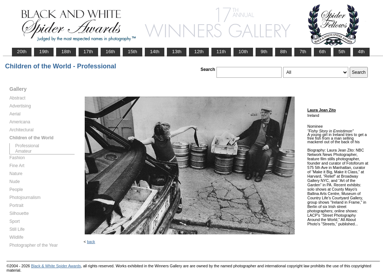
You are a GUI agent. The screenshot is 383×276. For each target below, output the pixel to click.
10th (243, 51)
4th (361, 51)
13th (176, 51)
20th (21, 51)
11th (221, 51)
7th (302, 51)
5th (341, 51)
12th (198, 51)
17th (88, 51)
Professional (27, 145)
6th (322, 51)
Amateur (23, 151)
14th (154, 51)
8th (283, 51)
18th (66, 51)
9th (264, 51)
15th (132, 51)
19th (43, 51)
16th (110, 51)
